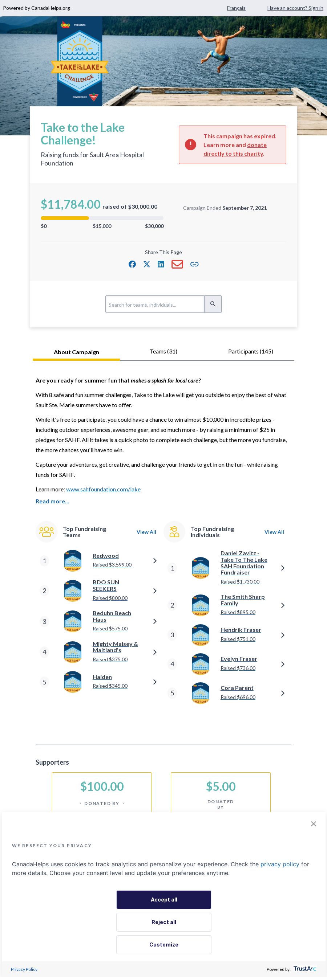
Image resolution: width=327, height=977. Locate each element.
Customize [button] (163, 944)
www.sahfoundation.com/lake (103, 489)
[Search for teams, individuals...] (154, 304)
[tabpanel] (163, 546)
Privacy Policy (24, 969)
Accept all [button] (164, 899)
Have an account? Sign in (295, 8)
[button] (132, 264)
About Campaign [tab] (76, 351)
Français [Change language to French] (236, 8)
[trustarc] (304, 969)
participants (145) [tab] (250, 351)
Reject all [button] (164, 922)
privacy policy (280, 864)
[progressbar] (102, 218)
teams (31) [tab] (163, 351)
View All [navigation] (146, 520)
